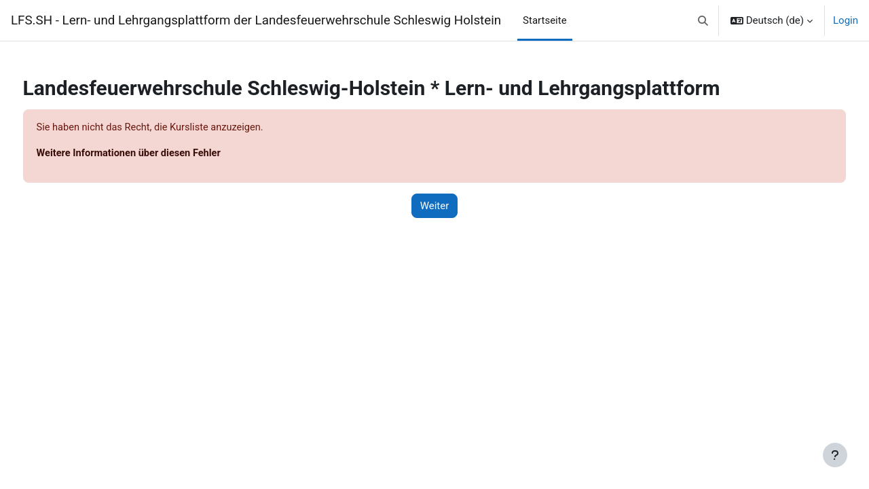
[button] (703, 20)
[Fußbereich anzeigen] (835, 455)
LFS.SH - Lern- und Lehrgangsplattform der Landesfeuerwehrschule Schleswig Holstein (256, 20)
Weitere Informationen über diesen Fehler (156, 154)
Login (845, 20)
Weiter (434, 206)
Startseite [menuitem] (545, 20)
